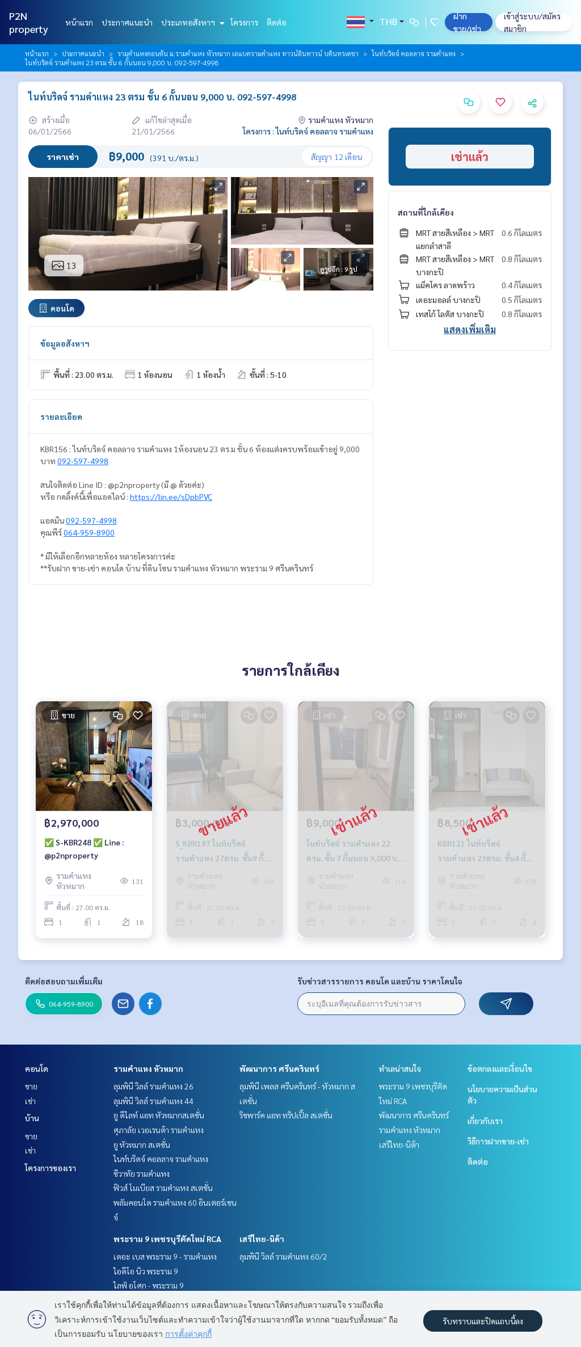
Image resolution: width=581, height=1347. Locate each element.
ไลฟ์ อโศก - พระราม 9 (148, 1285)
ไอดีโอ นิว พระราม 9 (145, 1271)
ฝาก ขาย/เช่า (467, 22)
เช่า (30, 1101)
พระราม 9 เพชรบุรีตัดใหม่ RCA (167, 1239)
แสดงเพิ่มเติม (470, 329)
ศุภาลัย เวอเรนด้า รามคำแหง (158, 1130)
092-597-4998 (82, 461)
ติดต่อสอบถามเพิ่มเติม (64, 981)
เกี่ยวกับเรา (485, 1121)
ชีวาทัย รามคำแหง (141, 1173)
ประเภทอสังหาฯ (191, 22)
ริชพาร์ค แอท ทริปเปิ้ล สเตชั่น (285, 1115)
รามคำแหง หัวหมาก (148, 1068)
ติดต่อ (277, 22)
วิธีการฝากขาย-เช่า (498, 1141)
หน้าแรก (79, 22)
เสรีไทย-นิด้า (261, 1239)
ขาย (31, 1086)
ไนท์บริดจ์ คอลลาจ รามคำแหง (414, 53)
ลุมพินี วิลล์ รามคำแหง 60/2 (283, 1256)
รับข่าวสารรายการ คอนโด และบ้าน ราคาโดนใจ (379, 981)
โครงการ (244, 22)
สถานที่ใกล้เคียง (426, 212)
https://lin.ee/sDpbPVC (171, 496)
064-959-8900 (89, 532)
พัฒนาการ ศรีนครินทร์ (279, 1068)
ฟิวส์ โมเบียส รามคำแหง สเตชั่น (163, 1187)
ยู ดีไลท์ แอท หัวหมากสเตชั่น (158, 1115)
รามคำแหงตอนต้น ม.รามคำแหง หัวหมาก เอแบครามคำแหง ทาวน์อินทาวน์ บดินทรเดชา (238, 53)
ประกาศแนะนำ (127, 22)
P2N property (28, 22)
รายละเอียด (61, 416)
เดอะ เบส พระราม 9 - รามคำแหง (165, 1256)
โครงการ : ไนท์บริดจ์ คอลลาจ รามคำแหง (308, 131)
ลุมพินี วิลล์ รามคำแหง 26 (153, 1086)
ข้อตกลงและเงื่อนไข (500, 1068)
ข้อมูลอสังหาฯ (65, 343)
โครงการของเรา (50, 1168)
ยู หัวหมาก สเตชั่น (141, 1144)
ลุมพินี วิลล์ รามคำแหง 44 (153, 1101)
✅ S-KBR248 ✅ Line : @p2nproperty (84, 848)
